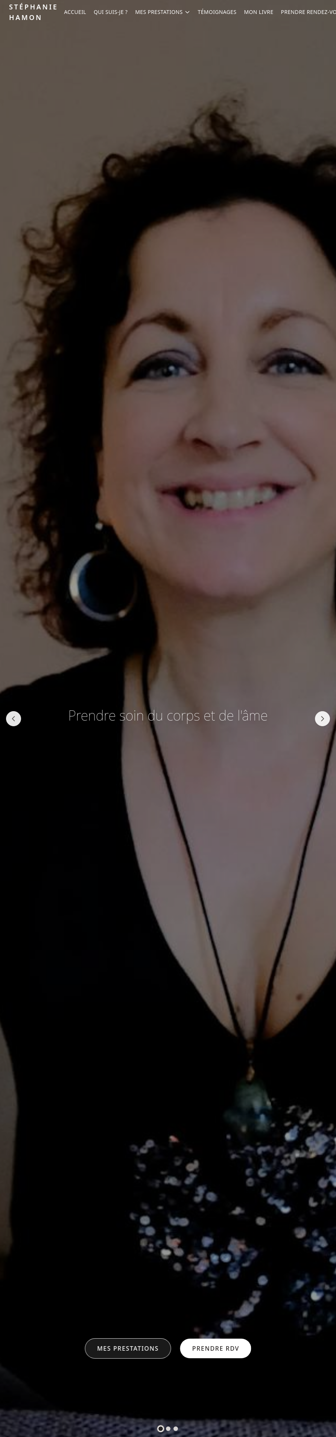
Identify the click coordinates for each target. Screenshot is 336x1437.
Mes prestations (128, 1348)
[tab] (160, 1428)
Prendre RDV (215, 1348)
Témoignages (217, 11)
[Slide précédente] (13, 718)
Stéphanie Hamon (33, 12)
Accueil (75, 11)
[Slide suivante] (322, 718)
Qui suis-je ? (111, 11)
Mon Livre (259, 11)
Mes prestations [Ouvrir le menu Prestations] (162, 11)
